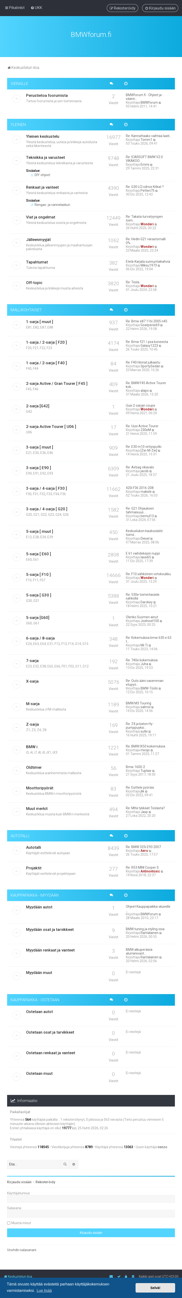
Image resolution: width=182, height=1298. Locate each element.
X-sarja (32, 679)
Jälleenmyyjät (38, 238)
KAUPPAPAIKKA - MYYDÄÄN (35, 893)
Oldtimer (34, 765)
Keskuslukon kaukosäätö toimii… (144, 531)
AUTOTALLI (20, 834)
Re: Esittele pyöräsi (140, 786)
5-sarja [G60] (37, 615)
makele (146, 490)
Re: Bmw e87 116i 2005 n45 (146, 319)
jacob (145, 469)
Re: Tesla (132, 280)
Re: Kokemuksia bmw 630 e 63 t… (148, 638)
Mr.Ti (144, 643)
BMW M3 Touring (138, 701)
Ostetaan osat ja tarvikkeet (50, 1030)
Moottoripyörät (39, 786)
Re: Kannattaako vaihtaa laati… (149, 134)
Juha (144, 662)
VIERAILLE (19, 82)
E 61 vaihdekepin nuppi (143, 552)
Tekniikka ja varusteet (45, 155)
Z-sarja (32, 722)
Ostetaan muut (39, 1071)
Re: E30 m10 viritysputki (143, 445)
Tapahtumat (37, 260)
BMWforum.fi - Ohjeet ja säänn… (144, 95)
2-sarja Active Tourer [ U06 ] (51, 424)
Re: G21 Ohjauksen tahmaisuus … (140, 508)
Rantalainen (150, 931)
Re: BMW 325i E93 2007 (143, 845)
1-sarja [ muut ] (39, 320)
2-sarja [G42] (37, 404)
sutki (144, 730)
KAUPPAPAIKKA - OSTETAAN (35, 998)
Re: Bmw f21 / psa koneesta (147, 340)
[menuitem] (36, 7)
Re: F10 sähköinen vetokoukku (148, 572)
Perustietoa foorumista (47, 93)
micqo (145, 748)
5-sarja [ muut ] (39, 529)
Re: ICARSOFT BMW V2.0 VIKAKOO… (144, 157)
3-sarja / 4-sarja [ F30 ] (46, 486)
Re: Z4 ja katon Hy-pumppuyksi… (140, 724)
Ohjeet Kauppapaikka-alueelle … (148, 907)
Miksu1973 (149, 264)
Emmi (145, 163)
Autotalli (33, 846)
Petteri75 (148, 189)
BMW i (31, 745)
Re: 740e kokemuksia (142, 658)
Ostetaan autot (39, 1010)
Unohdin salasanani (21, 1248)
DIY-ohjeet (40, 173)
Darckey (147, 600)
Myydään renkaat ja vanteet (50, 948)
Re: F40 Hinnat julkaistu (143, 361)
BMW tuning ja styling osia (145, 927)
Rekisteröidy (45, 1180)
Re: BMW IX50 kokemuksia (145, 745)
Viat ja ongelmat (40, 215)
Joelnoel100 (150, 619)
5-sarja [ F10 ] (38, 572)
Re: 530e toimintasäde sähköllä (142, 595)
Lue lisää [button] (44, 1291)
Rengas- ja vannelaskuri (50, 203)
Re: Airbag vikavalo (140, 465)
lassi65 (146, 555)
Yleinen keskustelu (42, 134)
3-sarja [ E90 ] (38, 466)
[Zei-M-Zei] (149, 449)
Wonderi (147, 222)
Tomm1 (146, 138)
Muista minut (21, 1221)
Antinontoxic (150, 870)
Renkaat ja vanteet (42, 185)
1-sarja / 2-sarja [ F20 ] (46, 340)
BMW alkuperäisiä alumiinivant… (139, 950)
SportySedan (150, 364)
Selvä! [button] (155, 1288)
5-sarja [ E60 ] (38, 552)
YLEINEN (18, 122)
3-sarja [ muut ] (39, 445)
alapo (145, 389)
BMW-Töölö (149, 687)
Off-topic (34, 281)
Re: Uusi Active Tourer (142, 424)
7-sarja (32, 659)
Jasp (144, 810)
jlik (142, 789)
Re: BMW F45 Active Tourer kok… (146, 383)
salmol (145, 705)
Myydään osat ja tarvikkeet (50, 928)
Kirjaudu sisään (19, 1180)
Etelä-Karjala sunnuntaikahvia (148, 260)
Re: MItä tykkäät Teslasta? (145, 806)
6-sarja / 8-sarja (40, 636)
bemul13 (147, 514)
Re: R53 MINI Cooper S (142, 866)
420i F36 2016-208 (140, 486)
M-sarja (33, 702)
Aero (144, 849)
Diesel (145, 537)
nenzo (162, 1145)
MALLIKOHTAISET (26, 308)
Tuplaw (146, 769)
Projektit (33, 866)
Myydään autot (39, 905)
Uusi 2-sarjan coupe (140, 404)
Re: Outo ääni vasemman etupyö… (145, 681)
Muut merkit (37, 807)
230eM (146, 428)
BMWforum (149, 101)
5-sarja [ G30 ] (38, 593)
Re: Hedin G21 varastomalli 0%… (146, 239)
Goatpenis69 (150, 323)
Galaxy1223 (149, 344)
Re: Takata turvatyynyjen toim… (144, 217)
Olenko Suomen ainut (142, 615)
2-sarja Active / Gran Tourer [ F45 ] (56, 381)
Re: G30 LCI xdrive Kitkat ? (145, 185)
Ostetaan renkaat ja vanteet (50, 1051)
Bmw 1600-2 (135, 765)
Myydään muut (39, 971)
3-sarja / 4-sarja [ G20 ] (46, 507)
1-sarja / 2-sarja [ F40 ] (46, 361)
